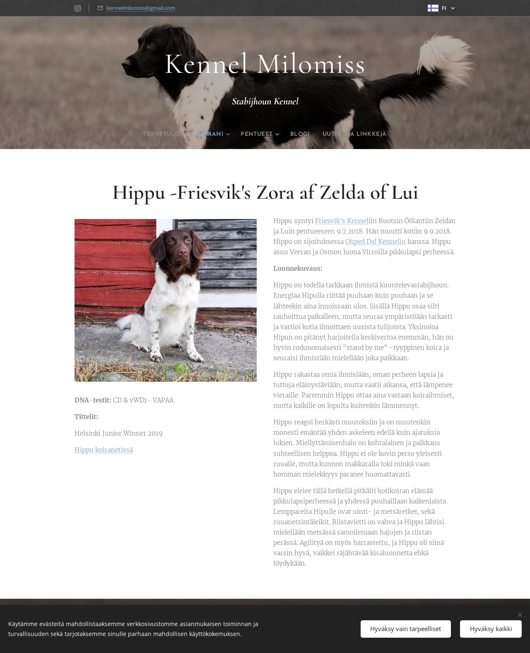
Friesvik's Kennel (342, 221)
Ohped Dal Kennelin (375, 242)
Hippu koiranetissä (104, 450)
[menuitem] (151, 134)
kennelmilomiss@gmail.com (140, 8)
